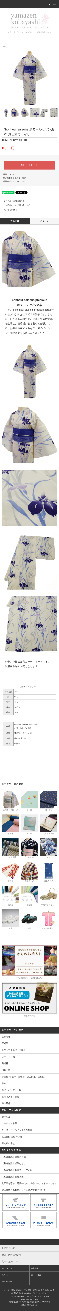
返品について (8, 174)
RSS (41, 1296)
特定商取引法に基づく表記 (14, 178)
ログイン (5, 1275)
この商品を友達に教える (12, 201)
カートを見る (36, 1275)
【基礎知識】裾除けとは (14, 1163)
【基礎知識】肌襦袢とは (14, 1156)
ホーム (5, 47)
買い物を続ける (8, 210)
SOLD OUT (29, 165)
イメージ (44, 221)
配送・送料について (35, 1290)
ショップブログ (31, 1296)
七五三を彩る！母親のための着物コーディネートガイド (29, 1183)
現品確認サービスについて (14, 181)
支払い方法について (18, 1290)
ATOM (46, 1296)
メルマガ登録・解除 (17, 1296)
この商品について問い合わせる (15, 205)
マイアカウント (8, 1268)
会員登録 (34, 1268)
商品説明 (15, 221)
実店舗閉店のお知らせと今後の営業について (24, 1190)
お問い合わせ (7, 1281)
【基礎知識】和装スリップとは (17, 1170)
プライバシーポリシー (40, 1293)
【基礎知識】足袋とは (13, 1176)
